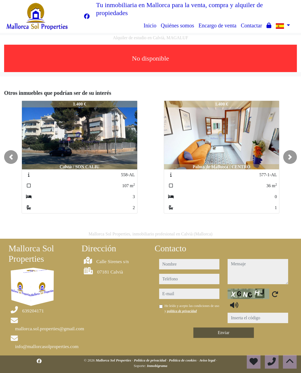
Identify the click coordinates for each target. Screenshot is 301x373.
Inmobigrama (157, 366)
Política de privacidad (150, 360)
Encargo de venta (217, 25)
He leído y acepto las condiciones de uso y (192, 308)
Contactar (251, 25)
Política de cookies (183, 360)
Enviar (224, 332)
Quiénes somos (177, 25)
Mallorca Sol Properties (114, 360)
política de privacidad (182, 311)
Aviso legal (207, 360)
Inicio (150, 25)
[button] (11, 157)
